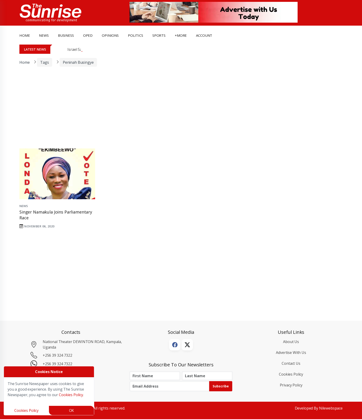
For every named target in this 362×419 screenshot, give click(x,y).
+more (181, 35)
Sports (159, 35)
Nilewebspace (331, 408)
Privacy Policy (291, 385)
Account (204, 35)
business (66, 35)
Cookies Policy (291, 374)
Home (24, 35)
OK (71, 410)
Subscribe (221, 386)
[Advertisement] (177, 110)
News (23, 206)
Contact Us (291, 363)
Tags (44, 62)
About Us (291, 341)
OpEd (88, 35)
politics (135, 35)
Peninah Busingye (78, 62)
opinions (110, 35)
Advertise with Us (291, 352)
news (43, 35)
